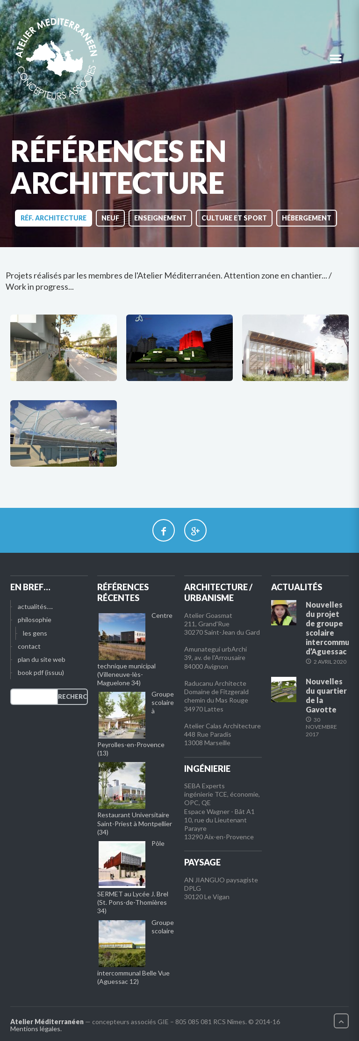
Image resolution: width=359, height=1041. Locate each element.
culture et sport (234, 218)
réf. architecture (53, 218)
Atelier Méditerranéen (47, 1022)
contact (29, 646)
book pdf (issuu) (41, 672)
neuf (110, 218)
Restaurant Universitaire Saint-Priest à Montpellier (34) (134, 823)
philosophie (34, 619)
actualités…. (35, 606)
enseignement (160, 218)
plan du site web (41, 659)
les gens (35, 633)
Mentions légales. (36, 1029)
